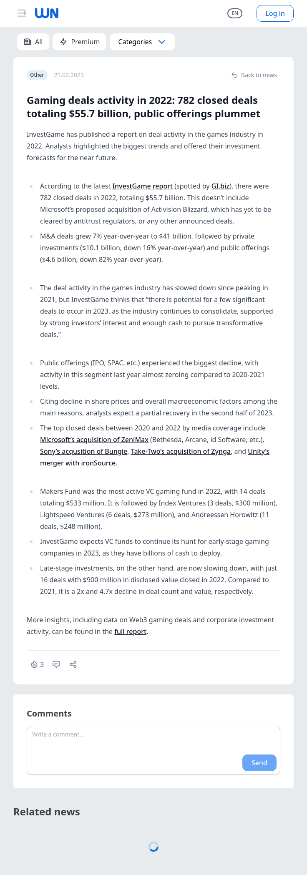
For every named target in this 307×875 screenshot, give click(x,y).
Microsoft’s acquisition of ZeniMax (94, 439)
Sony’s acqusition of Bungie (83, 451)
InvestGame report (142, 186)
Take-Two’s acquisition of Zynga (181, 451)
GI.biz (220, 186)
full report (130, 631)
